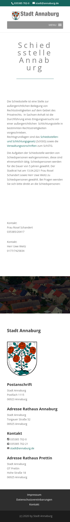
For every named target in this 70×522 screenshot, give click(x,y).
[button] (52, 25)
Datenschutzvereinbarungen (34, 499)
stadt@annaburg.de (22, 448)
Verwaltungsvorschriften (22, 146)
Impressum (34, 494)
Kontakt (34, 504)
